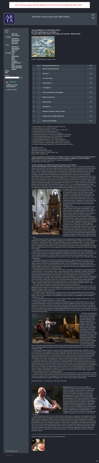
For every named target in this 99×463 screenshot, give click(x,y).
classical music (16, 40)
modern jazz (15, 38)
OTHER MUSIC (16, 62)
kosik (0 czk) (12, 82)
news (13, 54)
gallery (13, 51)
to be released (15, 35)
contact (7, 70)
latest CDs (14, 33)
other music (15, 41)
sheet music (15, 43)
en (93, 17)
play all (39, 65)
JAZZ (13, 59)
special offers (15, 56)
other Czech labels (17, 66)
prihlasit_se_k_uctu (12, 85)
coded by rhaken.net (9, 455)
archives (14, 69)
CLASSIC (14, 61)
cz (93, 14)
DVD (13, 64)
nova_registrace (11, 86)
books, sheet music (17, 67)
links (6, 72)
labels (13, 58)
